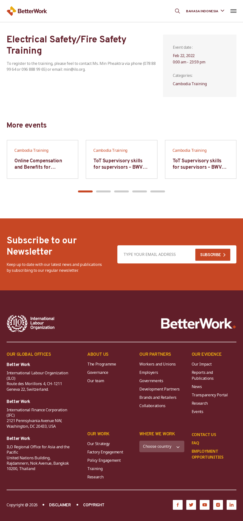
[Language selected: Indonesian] (205, 11)
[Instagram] (218, 505)
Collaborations (152, 405)
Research (200, 403)
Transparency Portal (210, 395)
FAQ (195, 443)
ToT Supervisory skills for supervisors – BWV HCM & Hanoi (118, 167)
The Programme (101, 364)
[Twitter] (191, 505)
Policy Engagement (104, 460)
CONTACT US (204, 434)
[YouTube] (205, 505)
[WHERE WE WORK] (161, 446)
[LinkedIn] (231, 505)
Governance (97, 372)
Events (197, 411)
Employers (148, 372)
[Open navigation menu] (233, 11)
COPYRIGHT (93, 505)
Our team (95, 380)
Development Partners (159, 389)
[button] (85, 191)
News (197, 386)
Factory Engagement (105, 452)
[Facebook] (178, 505)
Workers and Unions (157, 364)
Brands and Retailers (158, 397)
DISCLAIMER (60, 505)
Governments (151, 380)
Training (94, 468)
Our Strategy (98, 443)
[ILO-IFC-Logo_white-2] (31, 323)
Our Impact (202, 364)
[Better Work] (198, 323)
